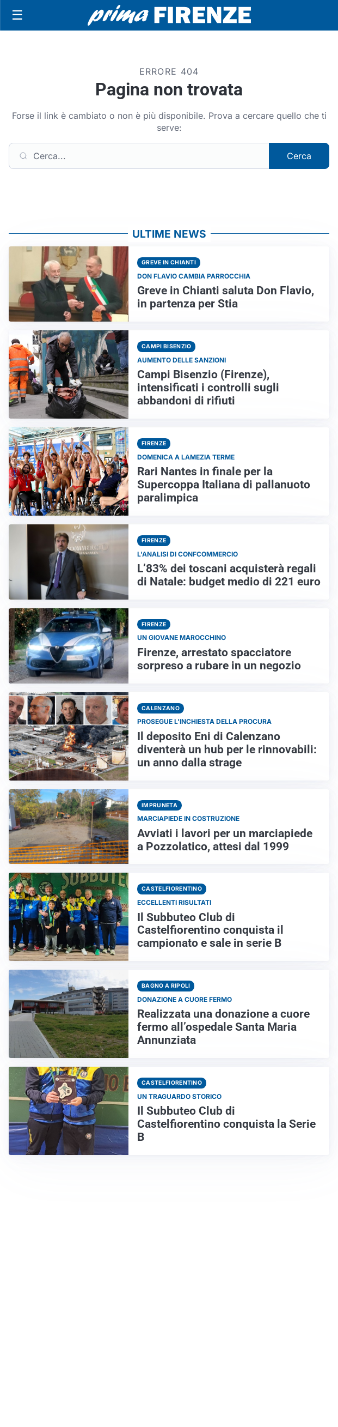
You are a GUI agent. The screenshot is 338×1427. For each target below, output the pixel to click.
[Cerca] (139, 156)
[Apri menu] (17, 15)
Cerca (299, 155)
